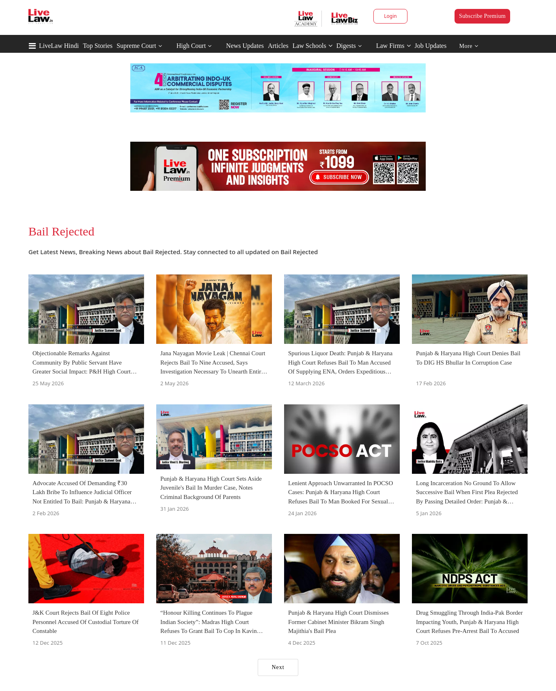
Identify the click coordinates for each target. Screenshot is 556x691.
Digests (346, 45)
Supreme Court (136, 45)
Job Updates (431, 45)
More (468, 46)
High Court (191, 45)
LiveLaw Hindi (59, 45)
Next (278, 667)
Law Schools (312, 45)
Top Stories (97, 45)
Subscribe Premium (482, 16)
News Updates (245, 45)
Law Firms (393, 45)
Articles (278, 45)
